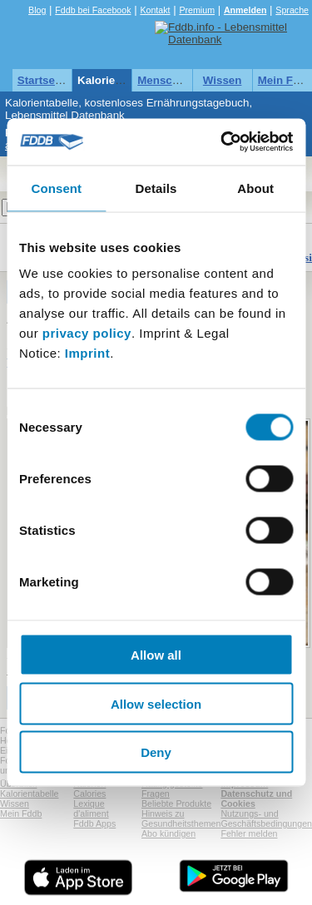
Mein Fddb (21, 813)
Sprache (292, 10)
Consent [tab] (56, 188)
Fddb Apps (94, 823)
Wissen (222, 80)
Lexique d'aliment (90, 808)
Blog (37, 10)
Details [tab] (156, 188)
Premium (197, 10)
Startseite (42, 80)
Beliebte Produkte (176, 804)
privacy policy (86, 333)
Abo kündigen (168, 833)
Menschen (164, 80)
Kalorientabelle (117, 80)
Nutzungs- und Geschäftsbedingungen (266, 818)
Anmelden (245, 10)
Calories (89, 794)
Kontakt (155, 10)
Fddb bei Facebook (93, 10)
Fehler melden (248, 833)
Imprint (87, 353)
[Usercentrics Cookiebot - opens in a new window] (222, 142)
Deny (156, 752)
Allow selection (156, 703)
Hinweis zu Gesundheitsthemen (180, 818)
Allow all (156, 655)
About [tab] (255, 188)
